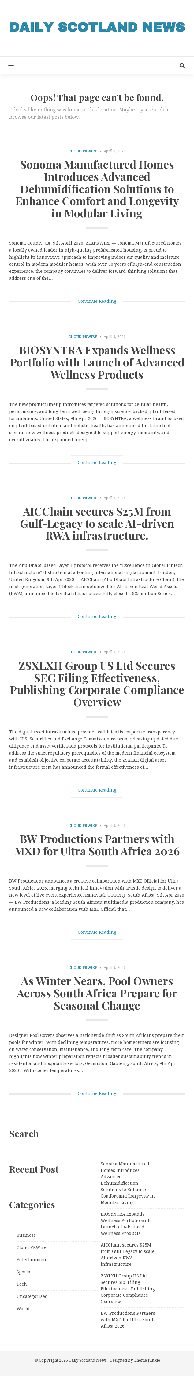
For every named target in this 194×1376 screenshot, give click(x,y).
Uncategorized (32, 1296)
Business (26, 1235)
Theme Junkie (147, 1360)
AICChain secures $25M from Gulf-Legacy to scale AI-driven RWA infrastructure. (97, 523)
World (23, 1308)
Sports (23, 1271)
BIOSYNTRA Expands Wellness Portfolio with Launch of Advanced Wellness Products (97, 361)
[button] (7, 65)
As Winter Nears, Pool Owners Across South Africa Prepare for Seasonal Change (97, 992)
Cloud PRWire (82, 151)
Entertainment (32, 1259)
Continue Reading (97, 301)
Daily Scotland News (87, 1360)
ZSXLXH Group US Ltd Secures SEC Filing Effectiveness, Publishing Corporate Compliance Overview (97, 683)
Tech (22, 1284)
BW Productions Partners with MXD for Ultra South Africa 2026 (97, 844)
